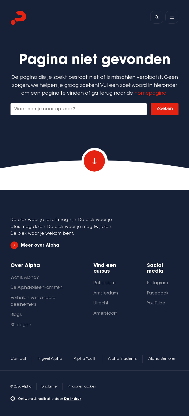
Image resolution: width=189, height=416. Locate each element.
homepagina (150, 93)
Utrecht (100, 303)
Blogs (16, 315)
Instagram (157, 283)
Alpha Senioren (162, 359)
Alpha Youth (85, 359)
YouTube (156, 303)
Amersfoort (105, 313)
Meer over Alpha (34, 245)
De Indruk (72, 399)
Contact (18, 359)
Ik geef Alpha (50, 359)
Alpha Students (122, 359)
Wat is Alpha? (24, 278)
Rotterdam (104, 283)
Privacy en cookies (82, 386)
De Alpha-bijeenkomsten (36, 288)
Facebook (158, 293)
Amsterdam (105, 293)
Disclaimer (49, 386)
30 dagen (20, 325)
